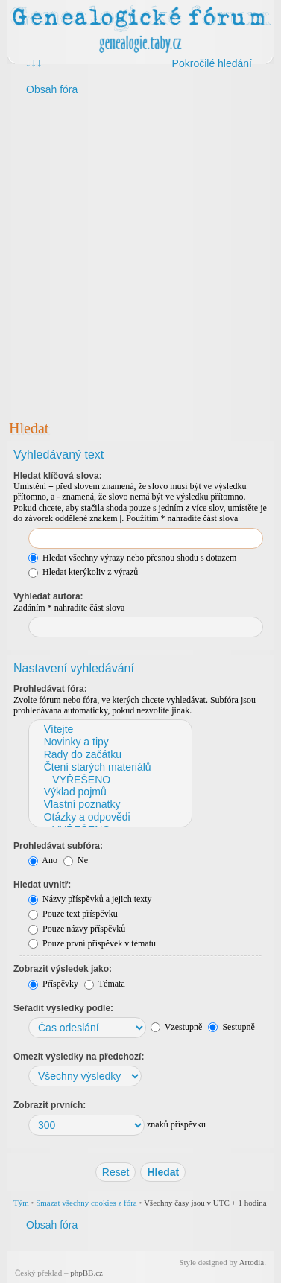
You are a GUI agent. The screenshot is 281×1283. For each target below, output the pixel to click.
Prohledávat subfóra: (58, 846)
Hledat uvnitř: (42, 884)
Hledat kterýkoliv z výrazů (83, 572)
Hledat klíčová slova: (57, 476)
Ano (42, 860)
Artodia (252, 1262)
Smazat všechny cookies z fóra (86, 1202)
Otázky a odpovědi (109, 817)
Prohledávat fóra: (50, 689)
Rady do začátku (109, 754)
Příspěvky (53, 983)
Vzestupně (176, 1027)
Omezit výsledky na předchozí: (78, 1056)
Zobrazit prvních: (49, 1105)
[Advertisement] (140, 256)
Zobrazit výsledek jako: (62, 969)
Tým (21, 1202)
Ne (75, 860)
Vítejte (109, 729)
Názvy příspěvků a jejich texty (90, 899)
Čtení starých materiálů (109, 767)
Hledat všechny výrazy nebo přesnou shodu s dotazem (132, 558)
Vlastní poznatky (109, 804)
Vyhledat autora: (48, 596)
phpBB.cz (86, 1272)
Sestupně (231, 1027)
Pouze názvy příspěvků (76, 928)
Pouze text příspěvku (73, 913)
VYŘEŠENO (109, 780)
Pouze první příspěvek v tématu (92, 943)
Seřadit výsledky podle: (63, 1008)
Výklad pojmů (109, 792)
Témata (104, 983)
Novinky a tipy (109, 742)
